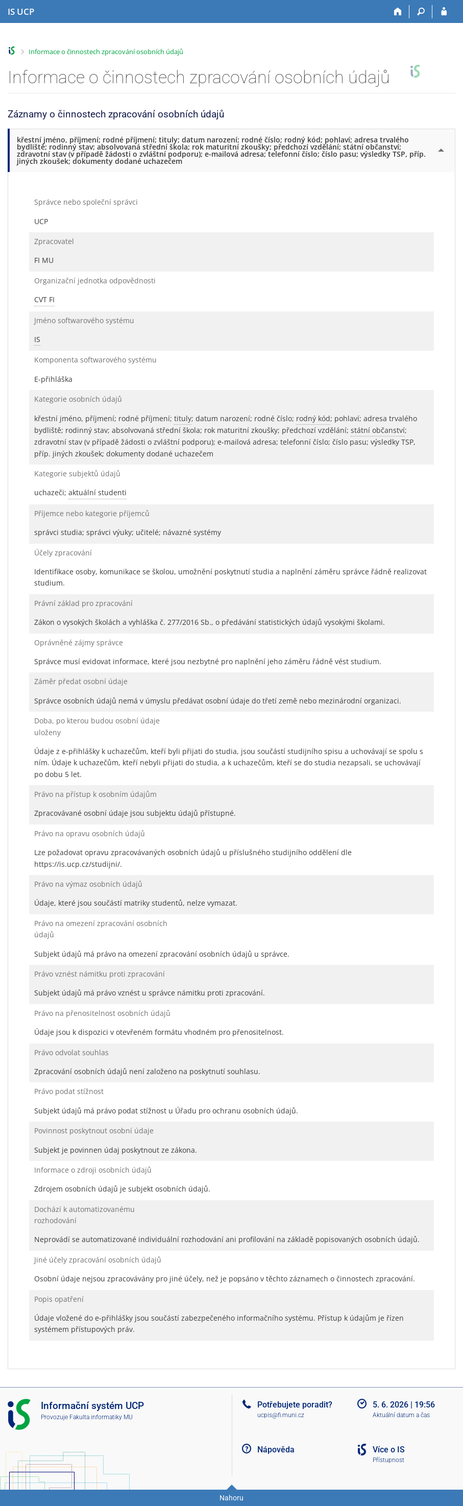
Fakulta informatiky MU (101, 1417)
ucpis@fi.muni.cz (280, 1415)
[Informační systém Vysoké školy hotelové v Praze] (21, 11)
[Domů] (397, 11)
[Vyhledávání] (420, 11)
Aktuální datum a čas (401, 1415)
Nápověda (276, 1449)
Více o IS (389, 1449)
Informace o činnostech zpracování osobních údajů (106, 51)
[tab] (232, 150)
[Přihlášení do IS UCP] (443, 11)
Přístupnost (388, 1460)
